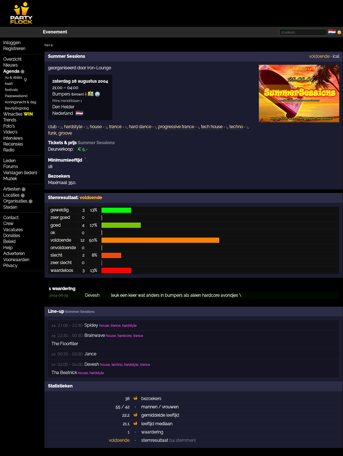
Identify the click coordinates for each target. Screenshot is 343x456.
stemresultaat (154, 440)
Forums (10, 166)
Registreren (14, 48)
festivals (11, 90)
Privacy (10, 265)
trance (115, 126)
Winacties (18, 114)
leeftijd (172, 415)
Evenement (55, 32)
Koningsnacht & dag (20, 102)
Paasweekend (16, 96)
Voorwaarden (16, 259)
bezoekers (151, 398)
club (52, 126)
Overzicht (12, 59)
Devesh (92, 295)
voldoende (319, 56)
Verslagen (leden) (20, 172)
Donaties (11, 235)
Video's (10, 132)
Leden (9, 160)
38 (127, 398)
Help (8, 247)
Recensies (13, 144)
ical (336, 56)
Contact (10, 217)
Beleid (9, 241)
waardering (152, 432)
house (96, 126)
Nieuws (10, 65)
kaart (9, 84)
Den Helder (63, 106)
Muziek (10, 178)
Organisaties (15, 201)
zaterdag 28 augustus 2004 (80, 81)
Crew (8, 223)
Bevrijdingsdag (17, 108)
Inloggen (11, 42)
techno (236, 126)
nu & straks (13, 77)
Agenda (11, 71)
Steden (10, 207)
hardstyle (73, 126)
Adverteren (14, 253)
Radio (8, 150)
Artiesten (11, 189)
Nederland (62, 113)
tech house (211, 126)
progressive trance (176, 126)
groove (65, 133)
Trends (9, 120)
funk (52, 133)
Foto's (9, 126)
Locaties (11, 195)
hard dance (140, 126)
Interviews (13, 138)
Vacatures (13, 229)
